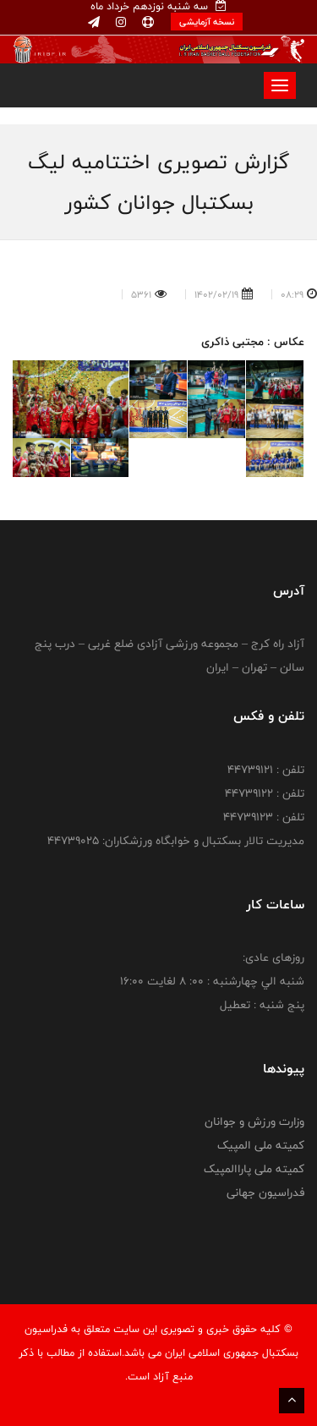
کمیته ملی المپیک (260, 1145)
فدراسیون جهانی (265, 1192)
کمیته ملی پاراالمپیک (254, 1169)
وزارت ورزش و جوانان (254, 1121)
